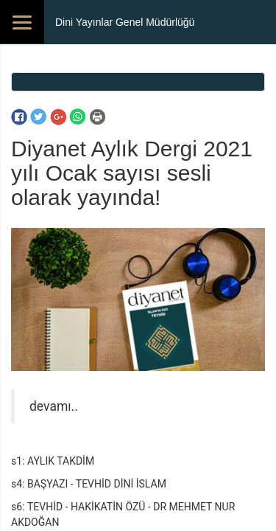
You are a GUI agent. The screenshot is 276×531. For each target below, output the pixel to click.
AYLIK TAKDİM (60, 461)
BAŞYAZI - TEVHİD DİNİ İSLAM (96, 484)
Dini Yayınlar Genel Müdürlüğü (124, 22)
